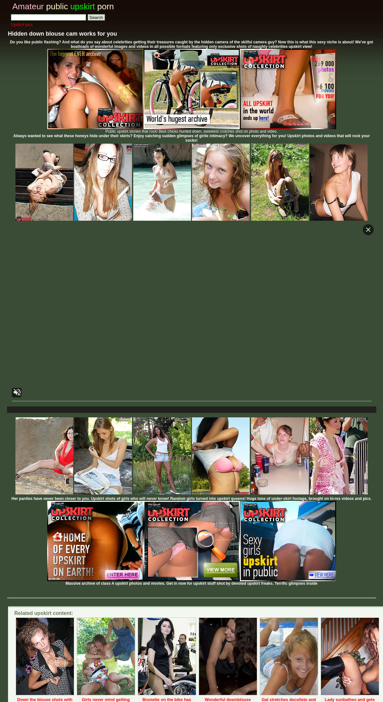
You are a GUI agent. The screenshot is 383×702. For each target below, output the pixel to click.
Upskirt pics (22, 24)
